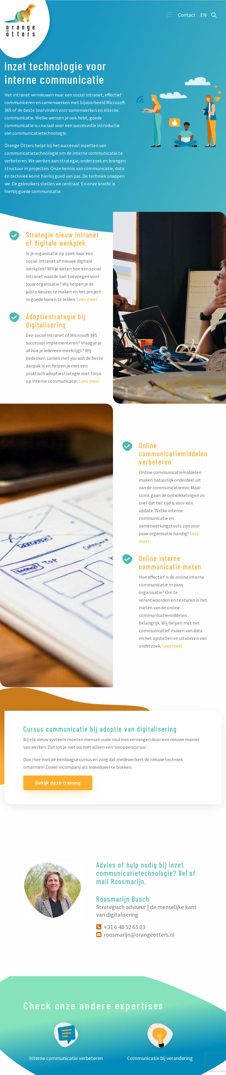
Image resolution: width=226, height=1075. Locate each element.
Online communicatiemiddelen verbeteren (173, 453)
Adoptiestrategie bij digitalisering (56, 320)
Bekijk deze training (58, 782)
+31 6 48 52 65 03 (120, 927)
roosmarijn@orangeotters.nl (135, 934)
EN (203, 14)
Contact (186, 14)
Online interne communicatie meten (170, 562)
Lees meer (87, 299)
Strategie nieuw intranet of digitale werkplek (62, 238)
